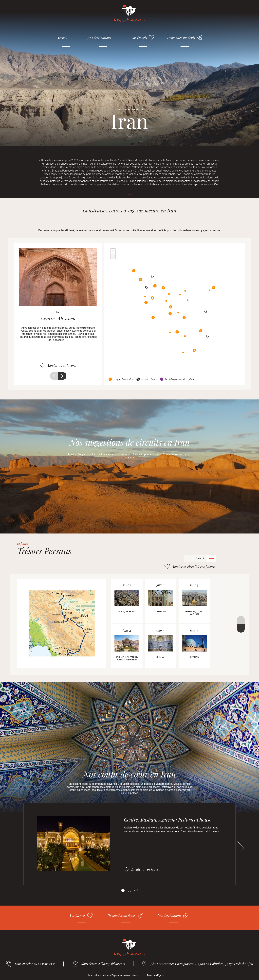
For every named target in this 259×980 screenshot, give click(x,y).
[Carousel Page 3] (136, 890)
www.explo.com (131, 975)
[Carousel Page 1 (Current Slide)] (123, 890)
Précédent (54, 376)
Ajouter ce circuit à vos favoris (194, 566)
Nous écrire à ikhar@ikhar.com (103, 964)
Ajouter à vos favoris (62, 365)
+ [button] (113, 251)
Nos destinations (99, 37)
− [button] (113, 256)
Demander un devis (181, 37)
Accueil (62, 37)
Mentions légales (155, 975)
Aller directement (129, 137)
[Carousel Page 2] (129, 890)
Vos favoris (139, 37)
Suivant (62, 376)
